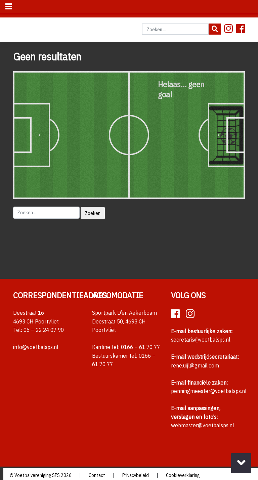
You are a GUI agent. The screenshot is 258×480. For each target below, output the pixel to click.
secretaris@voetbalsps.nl (200, 339)
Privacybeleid (135, 475)
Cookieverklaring (183, 475)
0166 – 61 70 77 (140, 347)
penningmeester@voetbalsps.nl (209, 391)
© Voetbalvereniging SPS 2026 (41, 475)
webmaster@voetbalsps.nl (202, 425)
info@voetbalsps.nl (35, 347)
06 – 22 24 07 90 (44, 330)
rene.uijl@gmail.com (195, 365)
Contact (97, 475)
